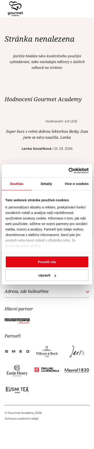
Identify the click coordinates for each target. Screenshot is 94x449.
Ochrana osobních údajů (22, 418)
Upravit (47, 275)
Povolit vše (47, 262)
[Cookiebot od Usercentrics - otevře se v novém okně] (68, 171)
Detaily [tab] (46, 184)
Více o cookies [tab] (77, 184)
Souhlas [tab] (16, 184)
